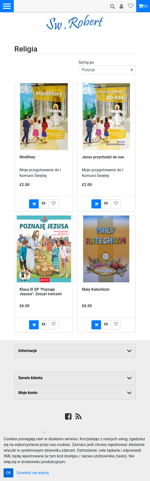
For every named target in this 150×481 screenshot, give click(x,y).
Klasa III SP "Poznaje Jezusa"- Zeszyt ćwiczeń (41, 291)
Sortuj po (86, 62)
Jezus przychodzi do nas (103, 157)
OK (8, 473)
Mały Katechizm (96, 289)
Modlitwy (27, 157)
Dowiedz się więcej (33, 473)
